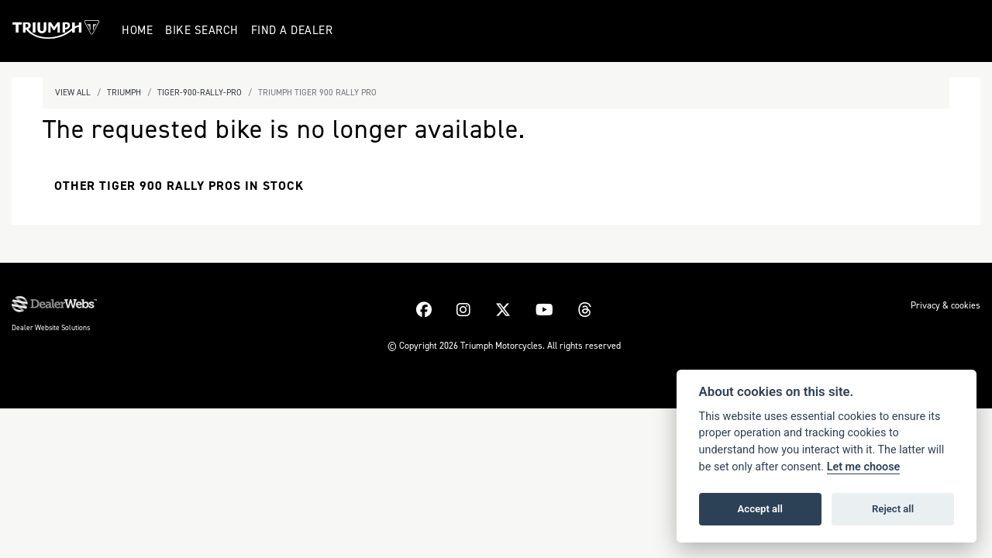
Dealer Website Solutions (51, 327)
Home (138, 30)
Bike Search (203, 30)
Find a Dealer (294, 30)
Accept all (760, 509)
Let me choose (864, 467)
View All (73, 92)
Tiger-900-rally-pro (199, 92)
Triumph (124, 92)
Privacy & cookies (945, 305)
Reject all (893, 509)
